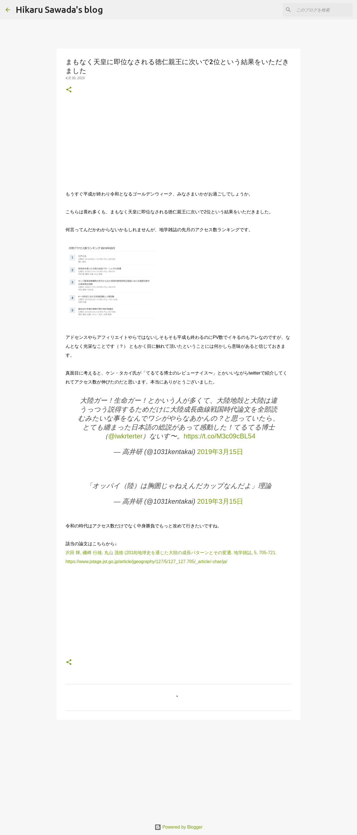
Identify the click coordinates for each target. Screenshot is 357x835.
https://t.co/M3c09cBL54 (219, 436)
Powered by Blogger (179, 827)
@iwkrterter (125, 436)
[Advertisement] (178, 142)
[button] (69, 90)
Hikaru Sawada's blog (59, 9)
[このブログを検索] (323, 9)
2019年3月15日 (220, 451)
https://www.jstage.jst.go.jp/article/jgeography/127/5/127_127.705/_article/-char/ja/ (146, 561)
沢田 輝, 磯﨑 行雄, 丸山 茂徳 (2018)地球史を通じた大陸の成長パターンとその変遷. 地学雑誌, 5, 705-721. (171, 552)
